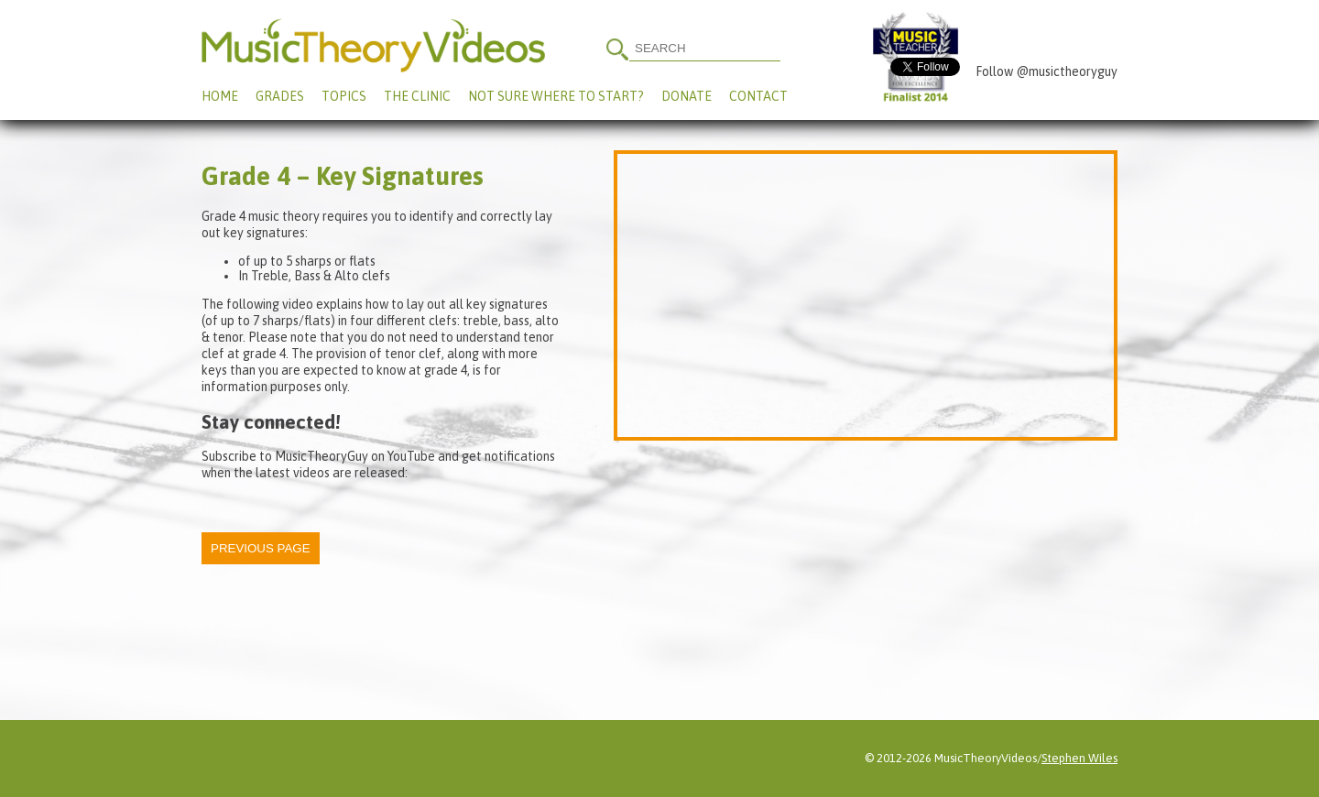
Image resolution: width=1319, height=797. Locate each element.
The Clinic (417, 96)
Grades (280, 96)
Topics (344, 96)
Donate (686, 96)
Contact (758, 96)
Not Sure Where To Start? (556, 96)
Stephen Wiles (1079, 758)
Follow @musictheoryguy (1046, 71)
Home (220, 96)
